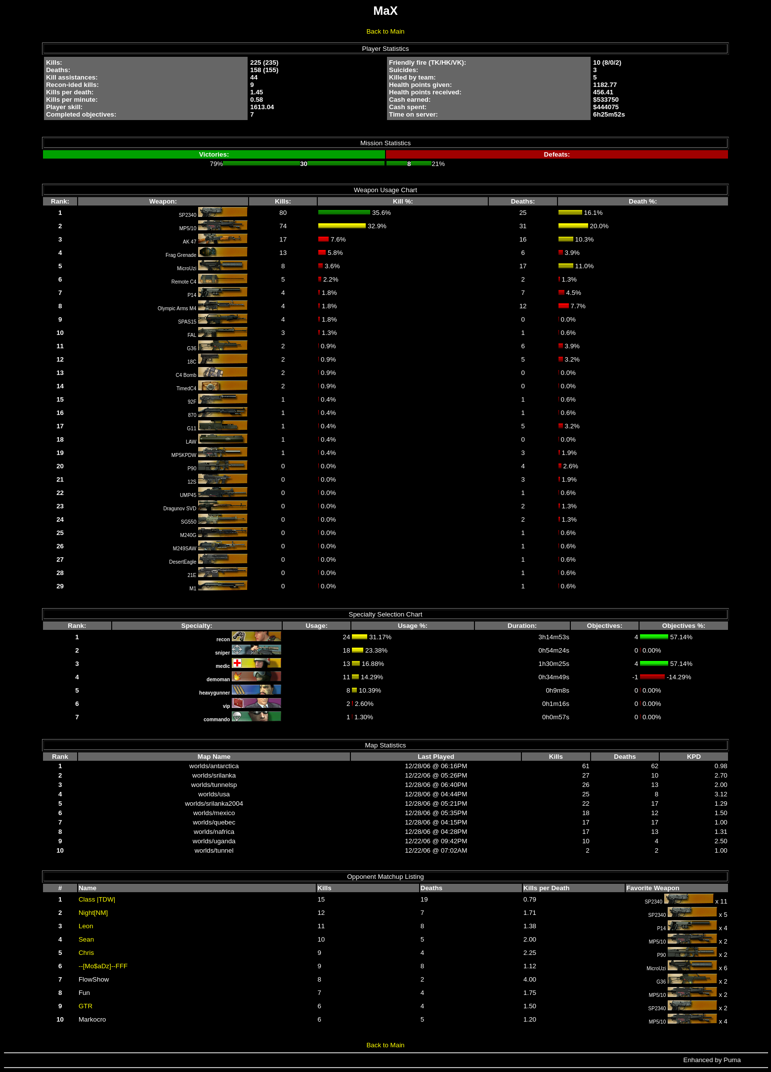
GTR (85, 1006)
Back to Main (385, 31)
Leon (86, 926)
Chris (86, 952)
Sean (86, 939)
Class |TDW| (97, 899)
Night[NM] (93, 912)
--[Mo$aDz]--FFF (103, 966)
